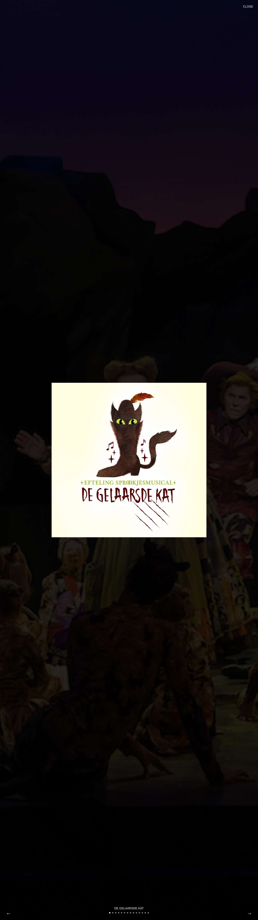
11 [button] (139, 912)
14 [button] (148, 912)
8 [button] (130, 912)
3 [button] (115, 912)
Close (248, 6)
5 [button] (121, 912)
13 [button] (145, 912)
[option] (129, 460)
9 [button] (133, 912)
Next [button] (249, 913)
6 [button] (124, 912)
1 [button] (109, 912)
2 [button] (112, 912)
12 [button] (142, 912)
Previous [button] (8, 913)
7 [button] (127, 912)
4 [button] (118, 912)
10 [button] (136, 912)
